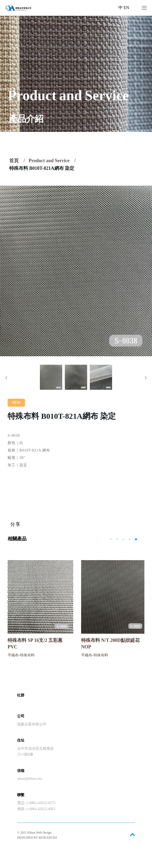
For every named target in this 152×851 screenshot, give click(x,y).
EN (126, 7)
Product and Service (49, 160)
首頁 (14, 160)
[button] (6, 378)
